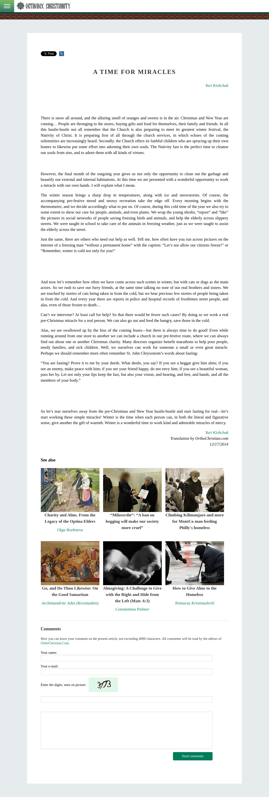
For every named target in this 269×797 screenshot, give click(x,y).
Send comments (193, 756)
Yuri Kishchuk (216, 85)
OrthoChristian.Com (55, 643)
